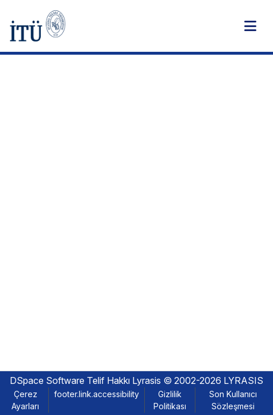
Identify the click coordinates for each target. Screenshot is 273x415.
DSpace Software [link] (47, 380)
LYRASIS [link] (243, 380)
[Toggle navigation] (250, 26)
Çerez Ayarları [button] (25, 400)
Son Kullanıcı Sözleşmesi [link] (233, 400)
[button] (37, 26)
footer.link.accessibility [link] (96, 394)
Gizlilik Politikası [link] (169, 400)
